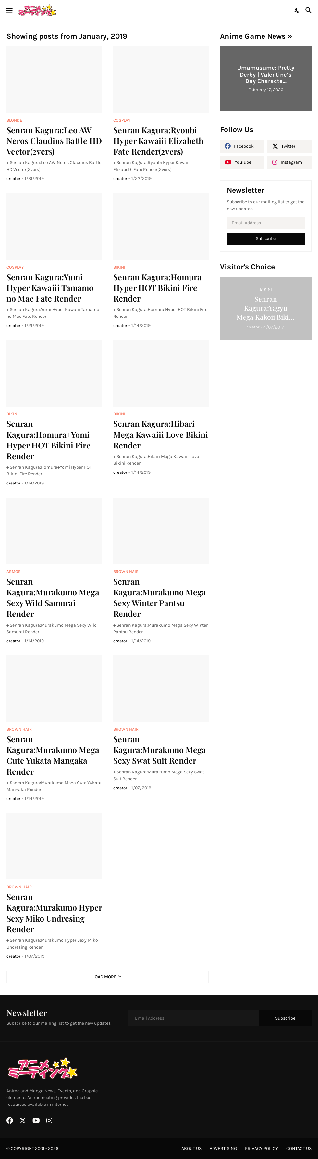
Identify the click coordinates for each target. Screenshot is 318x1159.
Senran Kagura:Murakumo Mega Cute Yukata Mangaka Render (52, 755)
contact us (299, 1148)
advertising (223, 1148)
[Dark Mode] (297, 10)
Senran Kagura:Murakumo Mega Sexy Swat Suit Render (159, 750)
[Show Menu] (9, 10)
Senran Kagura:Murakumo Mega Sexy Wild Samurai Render (52, 597)
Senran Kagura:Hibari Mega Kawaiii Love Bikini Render (160, 434)
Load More (104, 977)
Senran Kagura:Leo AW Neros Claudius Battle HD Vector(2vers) (54, 141)
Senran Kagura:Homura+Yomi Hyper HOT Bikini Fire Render (48, 439)
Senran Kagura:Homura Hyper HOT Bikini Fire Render (157, 287)
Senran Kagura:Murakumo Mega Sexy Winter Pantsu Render (159, 597)
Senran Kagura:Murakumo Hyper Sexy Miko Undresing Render (54, 912)
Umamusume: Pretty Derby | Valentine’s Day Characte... (265, 74)
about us (191, 1148)
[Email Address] (266, 223)
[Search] (309, 10)
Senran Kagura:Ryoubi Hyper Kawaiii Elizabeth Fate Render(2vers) (158, 141)
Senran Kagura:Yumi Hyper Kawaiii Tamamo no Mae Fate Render (49, 287)
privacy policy (261, 1148)
